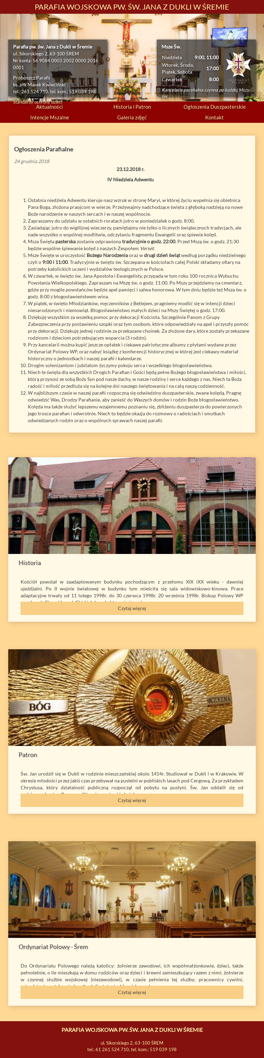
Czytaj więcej (132, 608)
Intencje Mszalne (49, 117)
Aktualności (49, 107)
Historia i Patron (132, 107)
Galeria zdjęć (132, 117)
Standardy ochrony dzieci (37, 102)
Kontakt (214, 117)
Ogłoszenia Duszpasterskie (215, 107)
